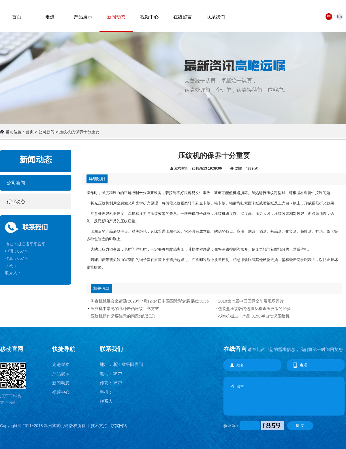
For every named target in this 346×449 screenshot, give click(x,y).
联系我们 (215, 16)
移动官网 (11, 349)
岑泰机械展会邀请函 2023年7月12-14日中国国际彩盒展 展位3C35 (150, 301)
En (339, 16)
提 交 (300, 425)
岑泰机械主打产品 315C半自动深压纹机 (253, 316)
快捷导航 (63, 349)
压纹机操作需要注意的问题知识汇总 (123, 316)
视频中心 (149, 16)
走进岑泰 (60, 364)
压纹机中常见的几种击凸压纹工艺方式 (125, 308)
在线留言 (182, 16)
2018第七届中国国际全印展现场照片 (250, 301)
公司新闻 (16, 182)
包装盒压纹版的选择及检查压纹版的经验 (254, 308)
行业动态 (16, 201)
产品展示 (83, 16)
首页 (16, 16)
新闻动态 (116, 16)
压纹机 (103, 203)
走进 (49, 16)
